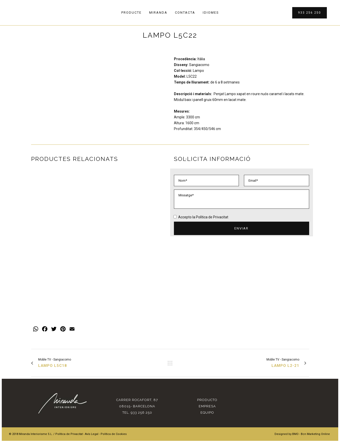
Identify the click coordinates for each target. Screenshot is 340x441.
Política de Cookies (114, 425)
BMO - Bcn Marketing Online (311, 425)
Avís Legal (91, 425)
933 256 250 (309, 12)
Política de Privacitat (212, 217)
